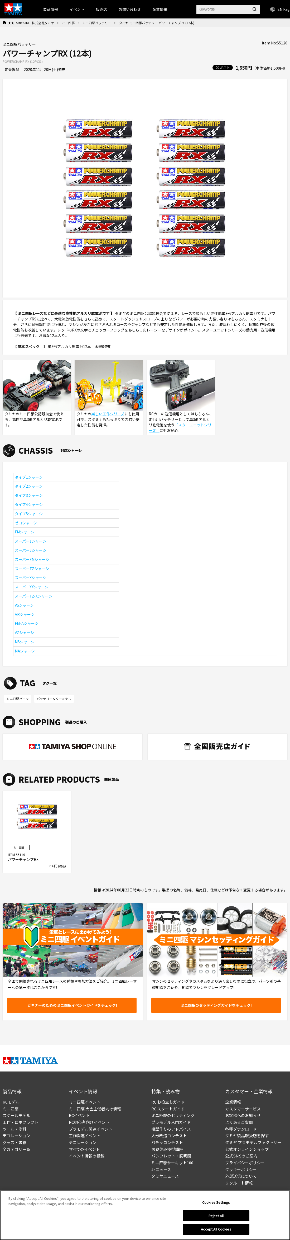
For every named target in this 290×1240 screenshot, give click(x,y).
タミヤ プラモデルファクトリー (253, 1142)
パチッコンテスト (167, 1142)
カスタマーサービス (243, 1108)
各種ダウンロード (241, 1129)
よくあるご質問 (239, 1122)
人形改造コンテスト (169, 1135)
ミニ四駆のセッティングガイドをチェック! (216, 1005)
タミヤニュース (165, 1176)
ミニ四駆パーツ (18, 698)
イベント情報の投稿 (86, 1156)
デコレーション (16, 1135)
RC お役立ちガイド (168, 1102)
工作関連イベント (84, 1135)
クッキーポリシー (241, 1169)
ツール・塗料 (14, 1129)
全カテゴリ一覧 (16, 1149)
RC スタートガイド (168, 1108)
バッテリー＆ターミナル (54, 698)
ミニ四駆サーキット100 (172, 1162)
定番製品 (11, 69)
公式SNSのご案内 (241, 1156)
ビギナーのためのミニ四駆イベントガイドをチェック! (72, 1005)
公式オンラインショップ (247, 1149)
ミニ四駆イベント (84, 1102)
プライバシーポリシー (245, 1162)
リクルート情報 (239, 1183)
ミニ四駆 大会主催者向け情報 (95, 1108)
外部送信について (241, 1176)
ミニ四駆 (68, 23)
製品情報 (50, 9)
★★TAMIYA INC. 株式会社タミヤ (31, 23)
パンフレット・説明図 (171, 1156)
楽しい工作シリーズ (107, 413)
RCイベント (79, 1115)
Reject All (216, 1218)
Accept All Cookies (216, 1231)
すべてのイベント (84, 1149)
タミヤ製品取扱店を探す (247, 1135)
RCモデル (11, 1102)
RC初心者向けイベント (89, 1122)
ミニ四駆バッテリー (97, 23)
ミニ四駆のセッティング (173, 1115)
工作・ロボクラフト (20, 1122)
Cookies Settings (216, 1204)
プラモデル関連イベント (90, 1129)
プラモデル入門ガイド (171, 1122)
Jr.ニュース (161, 1169)
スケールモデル (16, 1115)
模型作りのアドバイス (171, 1129)
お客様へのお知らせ (243, 1115)
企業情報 (233, 1102)
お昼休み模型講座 (167, 1149)
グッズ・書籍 (14, 1142)
